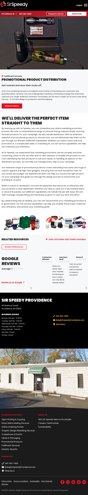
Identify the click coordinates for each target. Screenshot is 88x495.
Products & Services (12, 415)
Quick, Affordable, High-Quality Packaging (67, 239)
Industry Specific (9, 449)
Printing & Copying (16, 419)
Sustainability (44, 427)
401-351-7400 (25, 13)
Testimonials (53, 423)
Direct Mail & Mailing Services (15, 423)
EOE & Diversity (46, 481)
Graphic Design (9, 430)
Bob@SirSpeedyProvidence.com (68, 320)
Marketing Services (26, 430)
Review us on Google (12, 282)
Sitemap (5, 484)
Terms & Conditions (20, 481)
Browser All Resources (14, 247)
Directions (59, 324)
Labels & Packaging (11, 438)
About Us (42, 415)
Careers (42, 423)
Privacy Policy (7, 481)
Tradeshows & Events (12, 434)
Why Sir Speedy (45, 419)
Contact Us (7, 456)
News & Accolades (62, 419)
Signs (4, 419)
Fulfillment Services (13, 76)
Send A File (77, 14)
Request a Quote (56, 14)
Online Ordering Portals (13, 427)
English (79, 5)
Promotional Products (12, 441)
